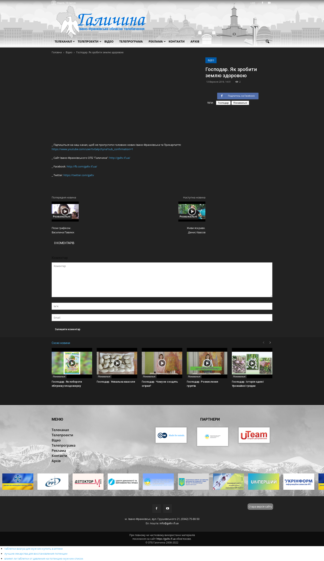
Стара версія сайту (260, 506)
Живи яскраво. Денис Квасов (196, 230)
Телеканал (65, 41)
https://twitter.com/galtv (78, 175)
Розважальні (61, 216)
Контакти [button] (177, 41)
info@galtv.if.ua (169, 523)
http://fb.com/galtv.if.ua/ (82, 166)
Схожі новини (61, 343)
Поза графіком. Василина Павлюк (63, 230)
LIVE (254, 3)
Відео (211, 60)
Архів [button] (195, 41)
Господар (223, 102)
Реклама (157, 41)
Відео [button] (108, 41)
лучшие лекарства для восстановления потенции (35, 553)
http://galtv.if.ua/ (119, 158)
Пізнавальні (240, 102)
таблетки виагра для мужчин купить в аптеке (33, 548)
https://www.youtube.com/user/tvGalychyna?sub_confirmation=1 (92, 149)
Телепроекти (89, 41)
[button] (267, 42)
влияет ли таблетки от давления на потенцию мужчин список (43, 558)
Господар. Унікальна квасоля (116, 381)
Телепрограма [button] (131, 41)
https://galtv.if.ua (166, 539)
